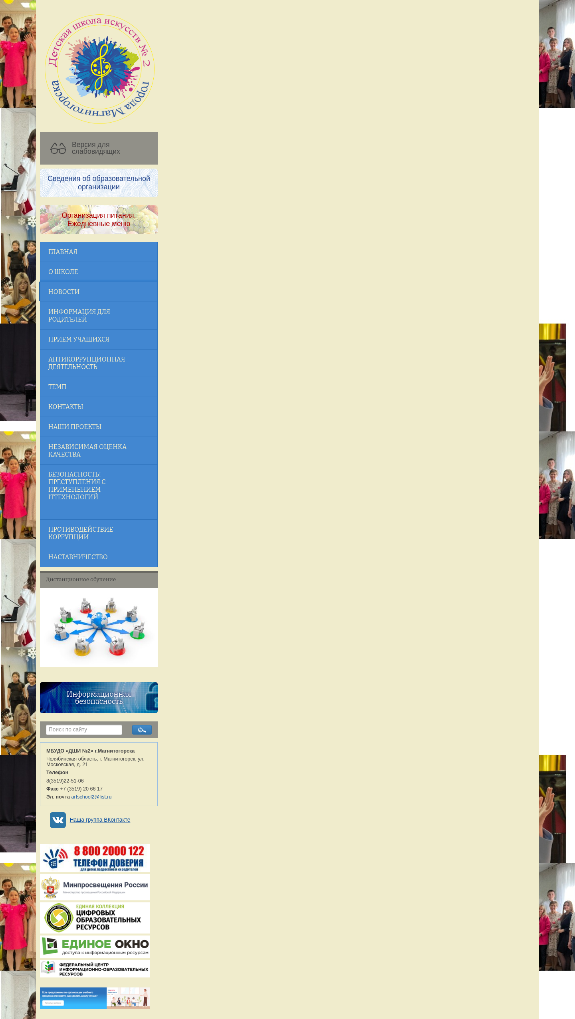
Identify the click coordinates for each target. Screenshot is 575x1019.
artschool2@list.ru (91, 797)
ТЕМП (57, 387)
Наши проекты (74, 427)
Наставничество (78, 557)
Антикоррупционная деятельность (86, 363)
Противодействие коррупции (80, 533)
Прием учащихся (78, 339)
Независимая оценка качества (87, 450)
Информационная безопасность (99, 698)
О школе (63, 272)
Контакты (65, 407)
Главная (62, 252)
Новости (63, 292)
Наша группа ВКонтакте (100, 820)
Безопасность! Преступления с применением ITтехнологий (77, 486)
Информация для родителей (79, 315)
